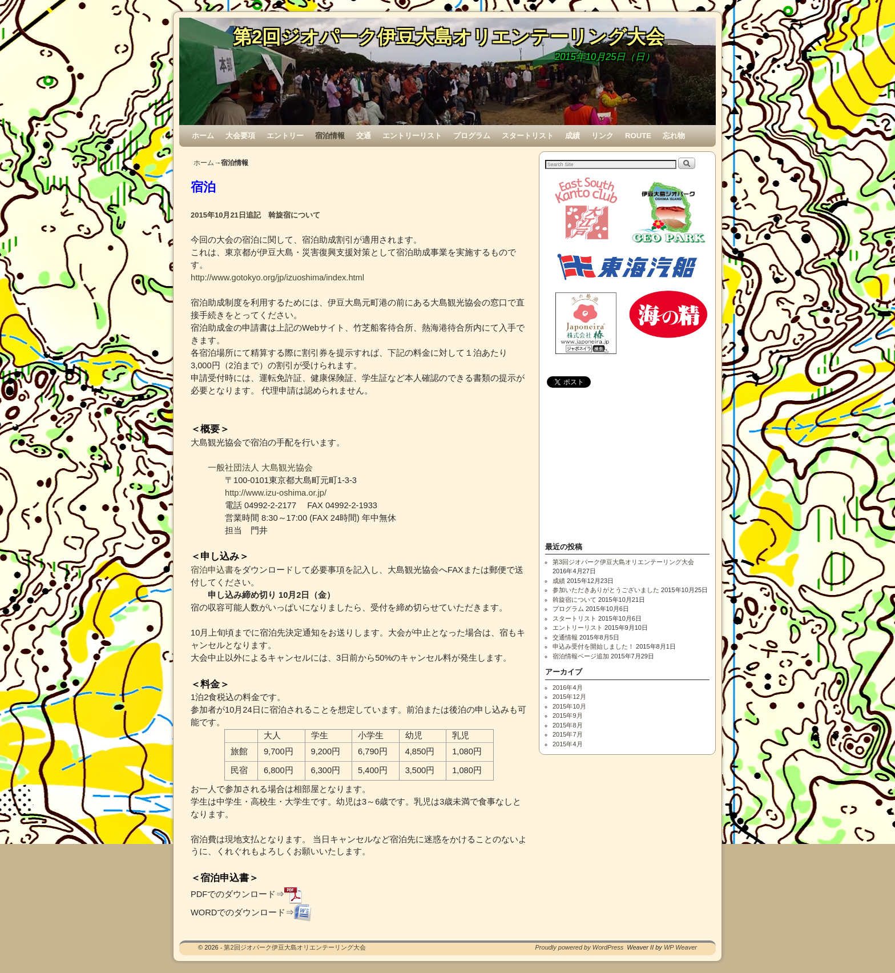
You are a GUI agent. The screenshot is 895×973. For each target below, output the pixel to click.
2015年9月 (568, 715)
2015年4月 (568, 744)
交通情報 (565, 637)
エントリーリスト (412, 135)
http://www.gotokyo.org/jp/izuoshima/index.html (277, 277)
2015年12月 (569, 696)
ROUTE (638, 135)
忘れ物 (674, 135)
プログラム (471, 135)
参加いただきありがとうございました (606, 589)
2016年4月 (568, 687)
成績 (572, 135)
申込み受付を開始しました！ (593, 646)
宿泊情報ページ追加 (581, 656)
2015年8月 (568, 725)
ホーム (203, 135)
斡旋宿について (574, 599)
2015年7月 (568, 734)
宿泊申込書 (212, 569)
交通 (363, 135)
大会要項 (240, 135)
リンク (602, 135)
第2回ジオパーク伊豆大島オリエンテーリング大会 (448, 36)
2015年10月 (569, 706)
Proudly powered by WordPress (579, 947)
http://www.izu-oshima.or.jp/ (275, 492)
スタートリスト (528, 135)
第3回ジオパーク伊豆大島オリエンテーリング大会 (623, 561)
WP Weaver (680, 947)
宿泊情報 (330, 135)
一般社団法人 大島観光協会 (260, 467)
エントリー (285, 135)
